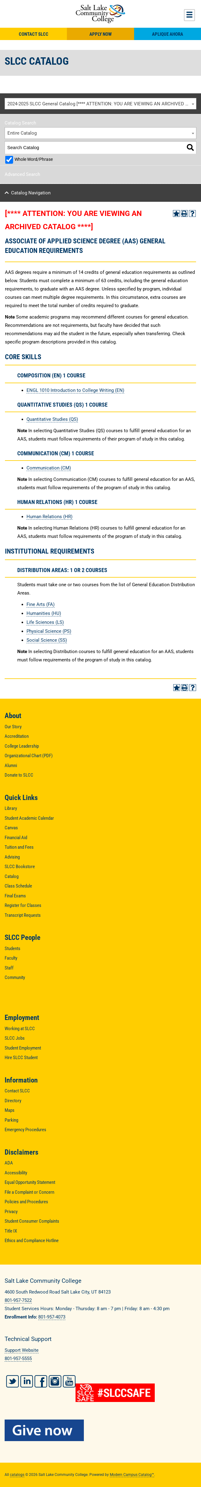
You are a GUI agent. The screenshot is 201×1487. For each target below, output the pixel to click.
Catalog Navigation (31, 193)
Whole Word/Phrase (33, 159)
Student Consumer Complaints (32, 1221)
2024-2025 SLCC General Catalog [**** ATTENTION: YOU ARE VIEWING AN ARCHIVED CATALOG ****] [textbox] (101, 104)
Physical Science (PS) (49, 631)
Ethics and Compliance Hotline (32, 1240)
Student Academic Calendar (29, 818)
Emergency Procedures (25, 1129)
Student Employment (23, 1048)
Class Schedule (18, 886)
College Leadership (22, 746)
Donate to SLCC (19, 775)
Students (12, 948)
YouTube (69, 1381)
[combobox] (100, 104)
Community (15, 977)
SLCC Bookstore (20, 866)
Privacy (11, 1211)
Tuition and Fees (19, 847)
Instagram (55, 1381)
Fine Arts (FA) (41, 604)
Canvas (11, 828)
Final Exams (15, 896)
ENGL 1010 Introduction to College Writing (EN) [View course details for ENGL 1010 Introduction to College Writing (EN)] (75, 390)
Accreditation (17, 736)
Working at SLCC (20, 1028)
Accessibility (16, 1173)
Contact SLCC (33, 34)
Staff (9, 968)
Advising (12, 857)
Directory (13, 1100)
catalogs (17, 1475)
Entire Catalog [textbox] (22, 133)
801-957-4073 (51, 1317)
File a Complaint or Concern (29, 1192)
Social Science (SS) (47, 640)
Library (11, 808)
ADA (9, 1163)
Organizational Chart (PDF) (29, 755)
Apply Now (100, 34)
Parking (11, 1120)
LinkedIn (26, 1381)
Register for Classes (23, 905)
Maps (9, 1110)
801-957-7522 (18, 1300)
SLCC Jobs (15, 1038)
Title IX (11, 1231)
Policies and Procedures (26, 1202)
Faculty (11, 958)
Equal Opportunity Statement (30, 1182)
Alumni (11, 765)
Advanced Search (22, 174)
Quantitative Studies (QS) (52, 419)
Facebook (41, 1381)
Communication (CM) (49, 468)
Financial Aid (16, 837)
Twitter (12, 1381)
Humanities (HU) (44, 613)
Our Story (13, 726)
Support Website (22, 1350)
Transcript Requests (23, 915)
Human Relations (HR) (49, 516)
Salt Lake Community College (100, 14)
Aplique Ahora (167, 34)
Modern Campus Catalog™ (132, 1475)
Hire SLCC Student (21, 1057)
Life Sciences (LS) (45, 622)
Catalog (11, 876)
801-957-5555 (18, 1358)
